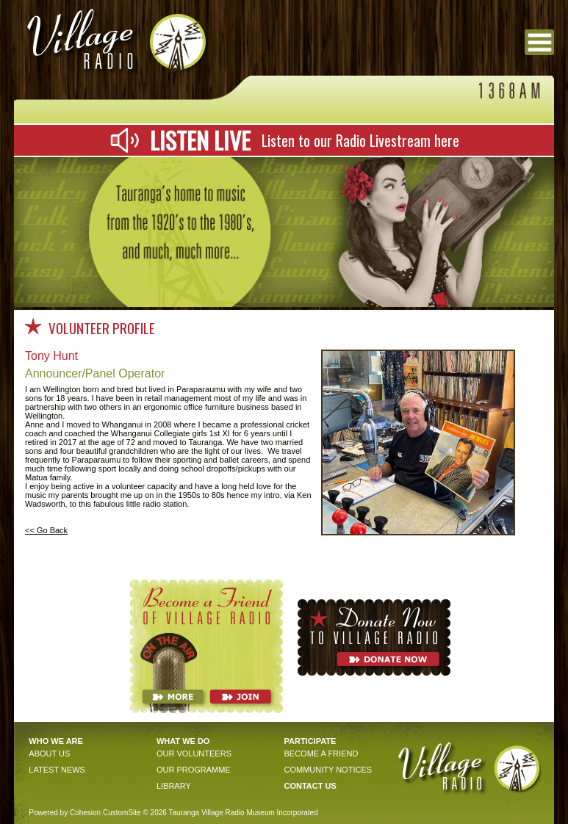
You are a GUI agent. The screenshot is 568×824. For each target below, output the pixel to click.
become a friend (321, 753)
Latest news (57, 769)
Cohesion (85, 813)
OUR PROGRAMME (194, 769)
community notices (328, 769)
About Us (49, 753)
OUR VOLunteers (194, 753)
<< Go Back (46, 530)
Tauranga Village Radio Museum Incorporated (242, 813)
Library (174, 785)
